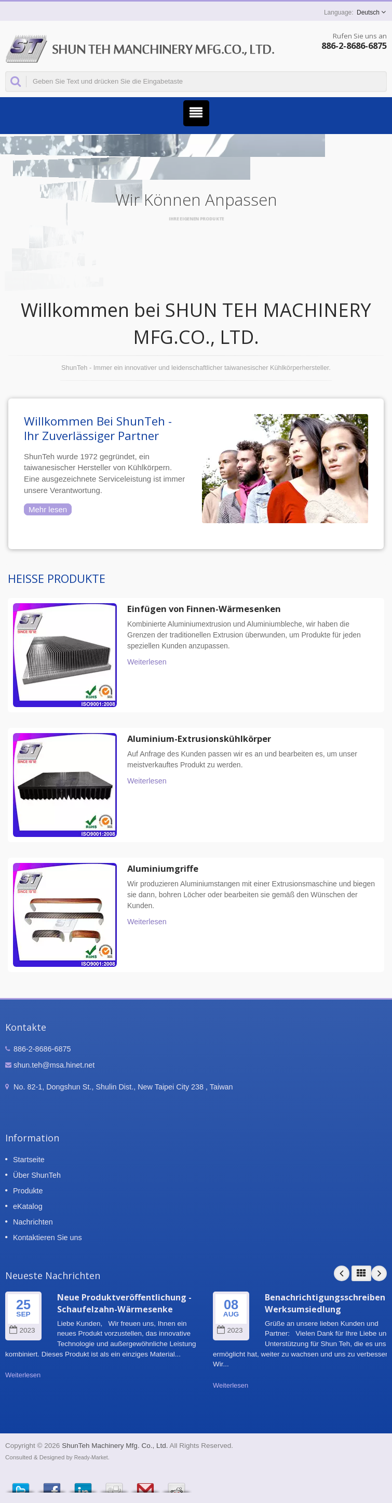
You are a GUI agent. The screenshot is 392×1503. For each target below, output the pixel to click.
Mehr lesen (48, 509)
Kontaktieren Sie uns (47, 1237)
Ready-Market (91, 1457)
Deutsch (368, 12)
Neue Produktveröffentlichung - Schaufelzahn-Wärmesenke (124, 1303)
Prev (341, 1273)
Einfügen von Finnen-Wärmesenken (204, 609)
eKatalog (28, 1206)
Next (379, 1273)
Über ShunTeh (37, 1175)
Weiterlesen (147, 662)
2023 (22, 1330)
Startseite (29, 1159)
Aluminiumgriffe (162, 868)
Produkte (28, 1191)
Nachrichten (33, 1222)
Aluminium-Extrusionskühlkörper (199, 738)
